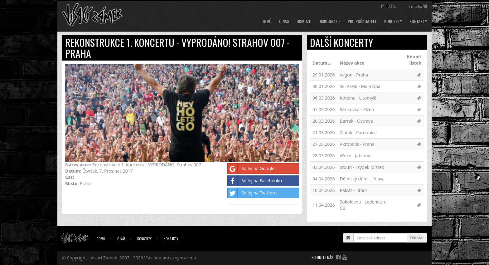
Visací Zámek (104, 258)
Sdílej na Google (251, 169)
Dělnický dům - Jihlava (362, 179)
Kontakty (418, 21)
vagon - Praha (354, 75)
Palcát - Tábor (354, 190)
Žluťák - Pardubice (358, 132)
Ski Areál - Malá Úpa (360, 86)
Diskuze (304, 21)
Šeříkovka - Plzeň (357, 109)
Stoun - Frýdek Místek (362, 167)
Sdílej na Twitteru (252, 193)
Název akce (352, 63)
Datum (321, 63)
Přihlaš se (388, 6)
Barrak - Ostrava (356, 121)
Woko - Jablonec (356, 156)
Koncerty (393, 21)
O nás (284, 21)
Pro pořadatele (362, 21)
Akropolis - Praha (357, 144)
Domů (266, 21)
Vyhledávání (418, 6)
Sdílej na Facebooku (255, 181)
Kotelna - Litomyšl (358, 98)
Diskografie (329, 21)
